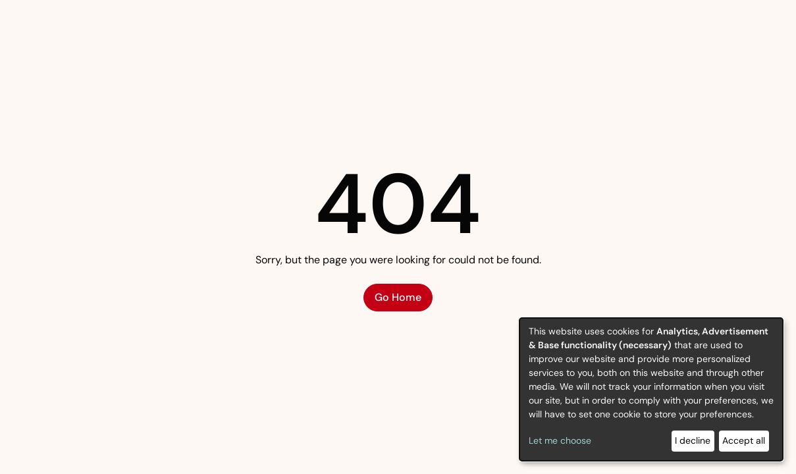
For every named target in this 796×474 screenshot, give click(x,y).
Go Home (398, 297)
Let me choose (560, 440)
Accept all (743, 440)
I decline (692, 440)
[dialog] (651, 389)
